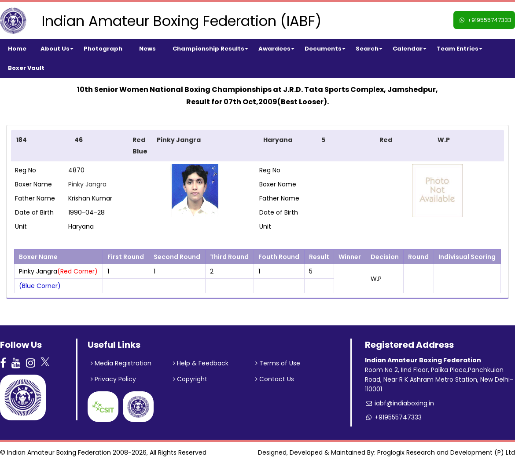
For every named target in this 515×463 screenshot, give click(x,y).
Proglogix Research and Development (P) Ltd (446, 452)
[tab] (257, 145)
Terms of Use (277, 363)
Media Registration (121, 363)
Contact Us (274, 379)
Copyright (190, 379)
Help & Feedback (200, 363)
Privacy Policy (113, 379)
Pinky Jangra (87, 184)
